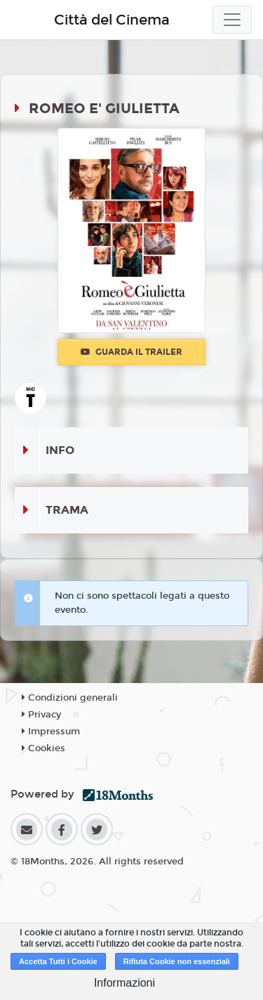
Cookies (43, 748)
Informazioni (124, 983)
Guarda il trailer (131, 352)
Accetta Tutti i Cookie (58, 961)
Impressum (51, 731)
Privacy (41, 714)
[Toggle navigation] (232, 20)
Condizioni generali (70, 697)
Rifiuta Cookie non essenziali (176, 961)
